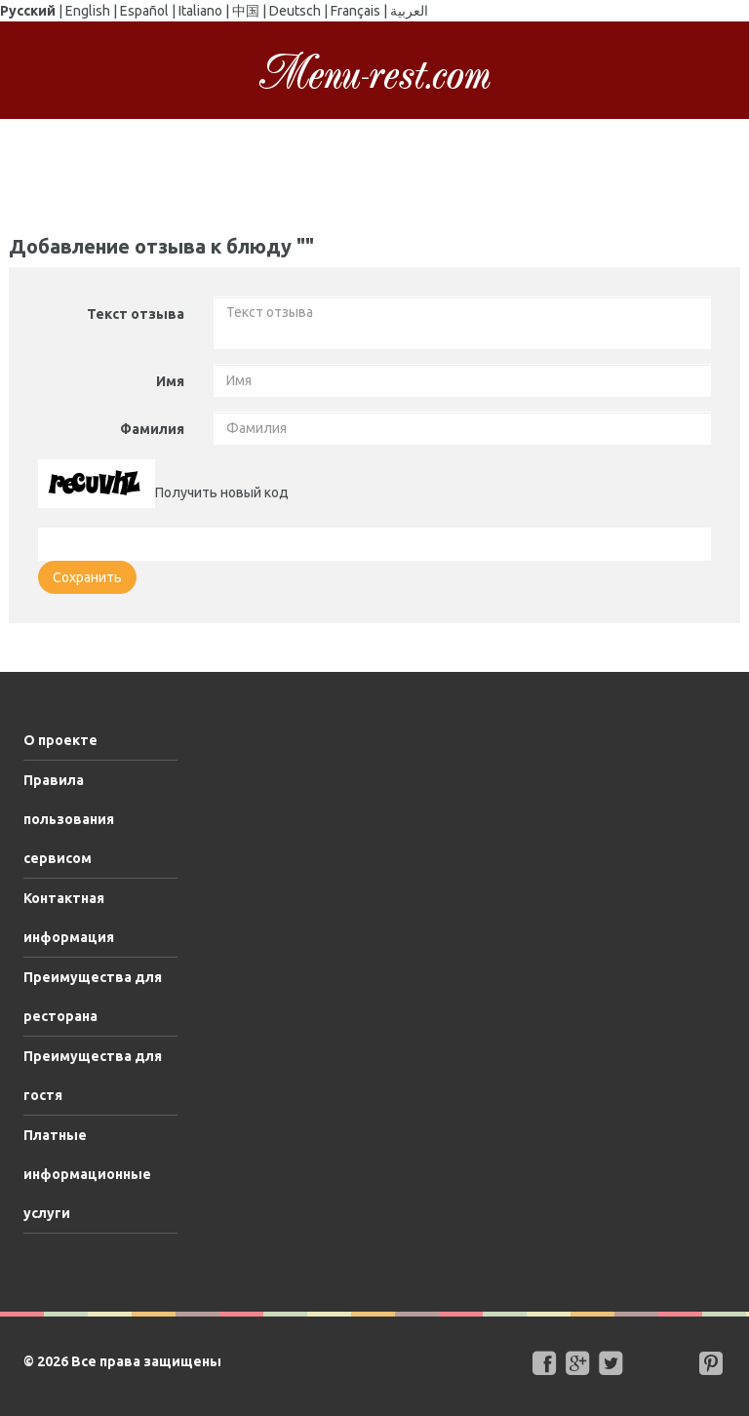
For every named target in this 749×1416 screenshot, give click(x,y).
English (87, 11)
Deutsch (295, 11)
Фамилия (152, 429)
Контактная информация (68, 917)
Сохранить (87, 577)
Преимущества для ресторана (92, 996)
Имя (170, 381)
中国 (245, 11)
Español (144, 11)
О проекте (60, 740)
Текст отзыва (135, 314)
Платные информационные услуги (87, 1174)
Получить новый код (222, 492)
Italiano (200, 11)
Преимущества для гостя (92, 1075)
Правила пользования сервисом (68, 819)
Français (355, 11)
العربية (409, 11)
